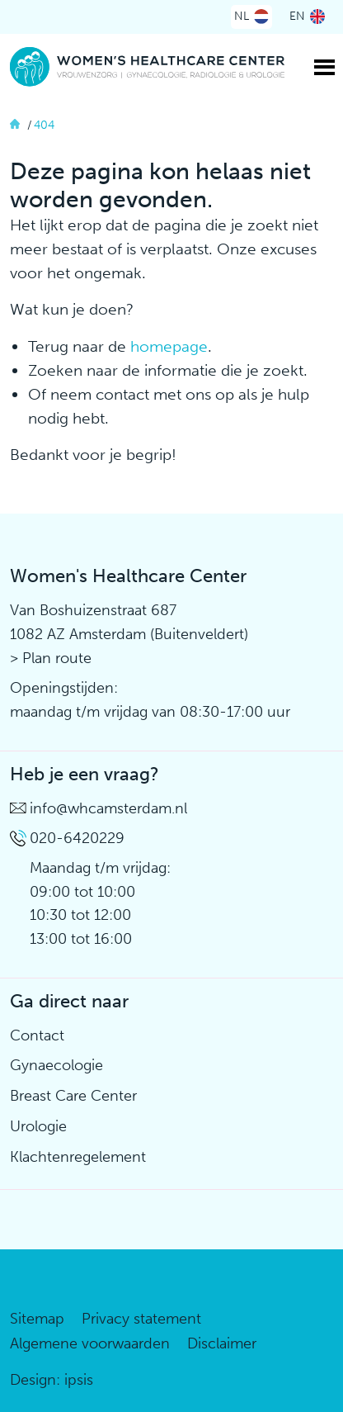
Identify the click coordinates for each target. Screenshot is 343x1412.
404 (44, 125)
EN (297, 16)
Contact (37, 1035)
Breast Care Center (73, 1096)
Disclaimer (221, 1343)
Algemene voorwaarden (90, 1343)
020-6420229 (77, 838)
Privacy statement (141, 1319)
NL (241, 16)
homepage (169, 346)
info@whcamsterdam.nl (108, 808)
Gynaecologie (56, 1065)
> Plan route (51, 658)
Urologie (38, 1126)
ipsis (78, 1380)
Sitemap (37, 1319)
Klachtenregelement (78, 1157)
